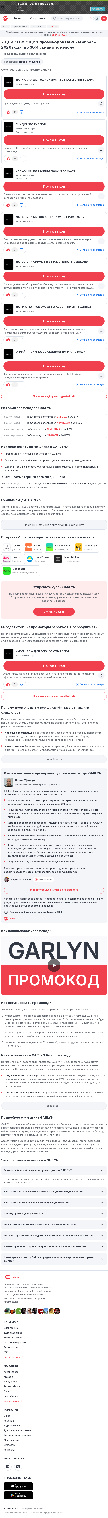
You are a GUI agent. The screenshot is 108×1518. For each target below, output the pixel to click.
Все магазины (13, 1401)
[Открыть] (98, 9)
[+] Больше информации (90, 112)
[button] (55, 18)
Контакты (9, 1449)
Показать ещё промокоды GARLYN (54, 396)
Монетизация (11, 1440)
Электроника (11, 1327)
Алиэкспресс (11, 1371)
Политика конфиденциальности (47, 1512)
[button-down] (21, 112)
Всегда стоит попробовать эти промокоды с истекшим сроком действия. (48, 460)
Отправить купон (54, 611)
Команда (9, 1420)
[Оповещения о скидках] (91, 18)
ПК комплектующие (15, 1342)
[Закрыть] (2, 7)
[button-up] (8, 112)
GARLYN (45, 69)
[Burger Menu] (19, 18)
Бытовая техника (13, 1337)
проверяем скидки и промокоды (57, 861)
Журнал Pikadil (12, 1425)
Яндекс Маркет (12, 1386)
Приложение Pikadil (17, 1477)
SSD (6, 1352)
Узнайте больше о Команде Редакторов (54, 889)
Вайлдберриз (11, 1396)
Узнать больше (59, 35)
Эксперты (9, 1444)
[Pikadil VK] (8, 1467)
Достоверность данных (17, 1430)
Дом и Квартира (13, 1332)
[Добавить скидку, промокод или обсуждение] (104, 18)
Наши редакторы (17, 800)
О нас (7, 1415)
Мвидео (8, 1376)
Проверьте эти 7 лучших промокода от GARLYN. (33, 453)
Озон (7, 1391)
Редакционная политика (17, 1435)
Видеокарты (11, 1347)
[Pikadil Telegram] (18, 1467)
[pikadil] (4, 18)
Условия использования (15, 1512)
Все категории (14, 1357)
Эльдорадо (10, 1381)
